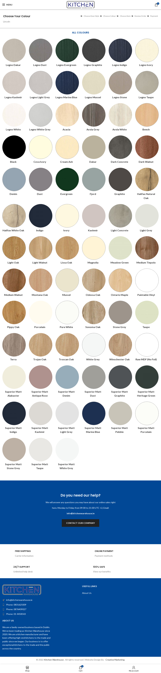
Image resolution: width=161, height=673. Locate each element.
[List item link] (34, 604)
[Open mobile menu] (7, 5)
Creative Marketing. (115, 659)
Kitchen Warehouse (54, 659)
